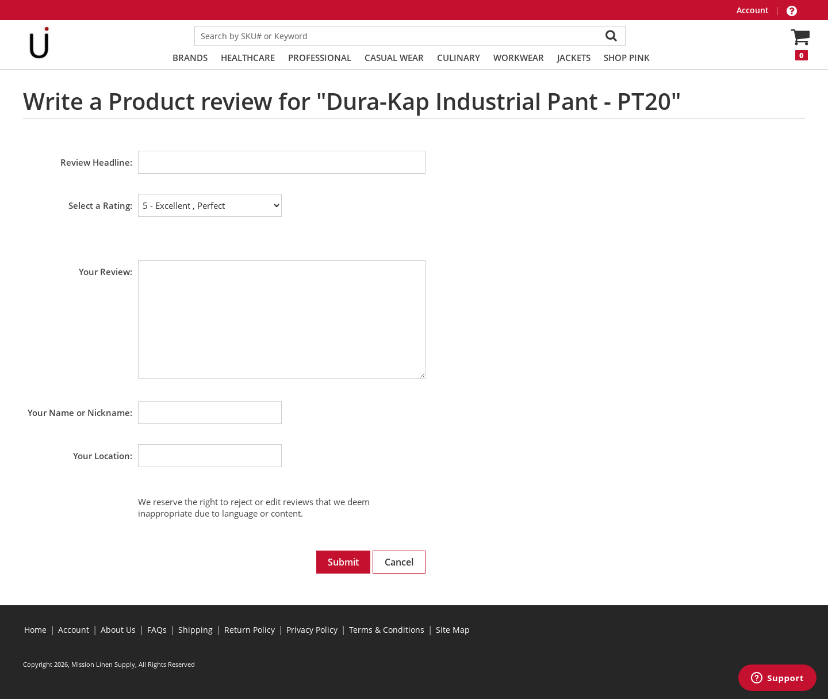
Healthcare (248, 57)
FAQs (157, 629)
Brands (190, 57)
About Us (118, 629)
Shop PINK (627, 57)
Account (754, 10)
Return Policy (249, 629)
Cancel (399, 562)
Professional (319, 57)
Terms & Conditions (386, 629)
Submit (343, 562)
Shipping (195, 629)
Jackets (574, 57)
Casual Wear (394, 57)
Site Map (453, 629)
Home (35, 629)
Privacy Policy (312, 629)
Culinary (458, 57)
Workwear (518, 57)
